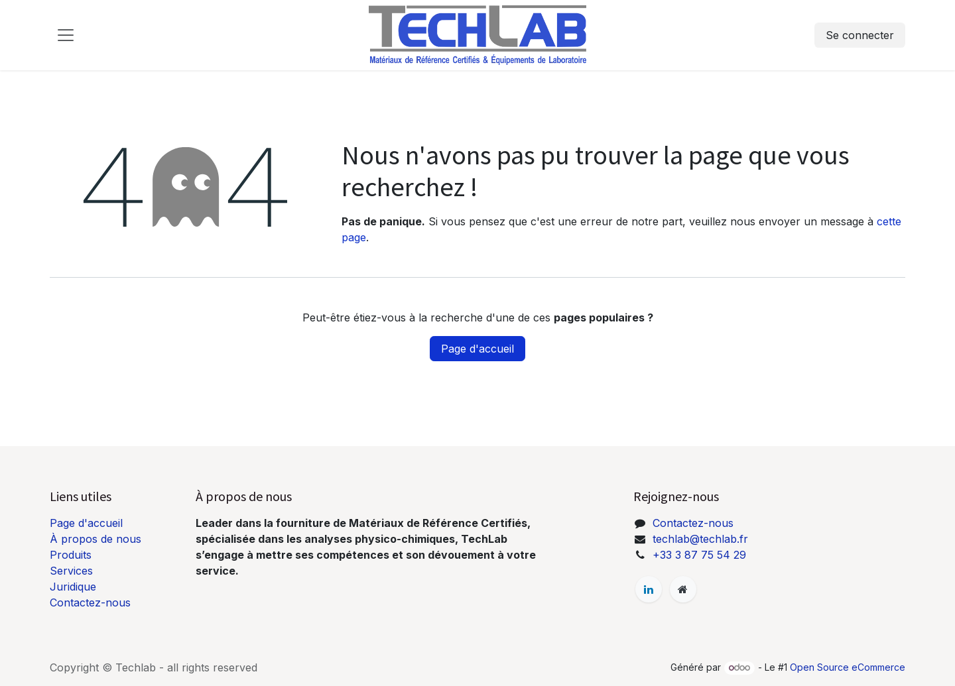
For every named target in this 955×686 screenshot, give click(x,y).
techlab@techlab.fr (700, 538)
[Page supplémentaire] (683, 589)
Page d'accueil (477, 348)
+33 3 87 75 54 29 (699, 554)
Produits (71, 554)
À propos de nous (95, 538)
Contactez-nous (90, 602)
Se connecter (860, 35)
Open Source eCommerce (847, 667)
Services (71, 570)
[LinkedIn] (648, 589)
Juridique (73, 586)
